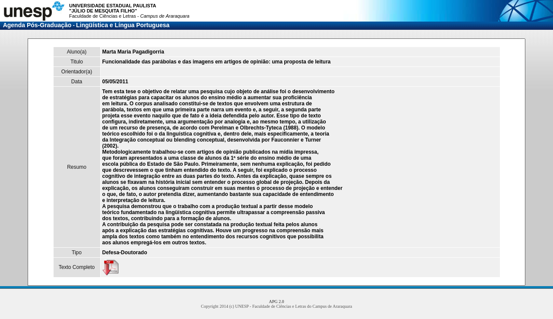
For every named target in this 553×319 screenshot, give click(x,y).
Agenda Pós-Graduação (37, 25)
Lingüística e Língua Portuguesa (122, 25)
